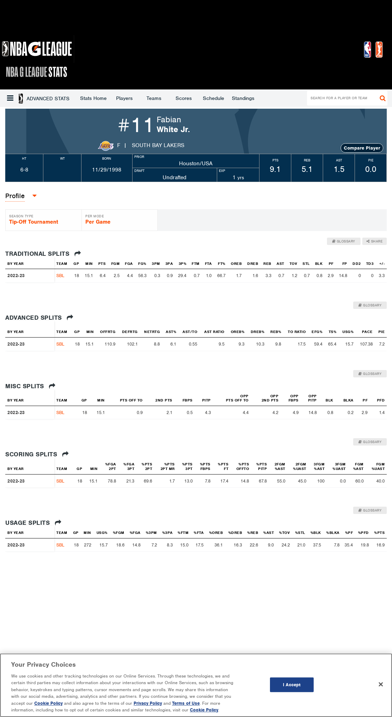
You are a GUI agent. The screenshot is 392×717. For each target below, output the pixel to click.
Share (374, 241)
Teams (97, 98)
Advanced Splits (39, 317)
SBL (60, 275)
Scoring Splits (37, 454)
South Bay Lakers (158, 145)
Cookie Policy (48, 703)
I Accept (291, 685)
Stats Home (37, 98)
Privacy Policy (148, 703)
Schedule (157, 98)
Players (68, 98)
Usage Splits (33, 523)
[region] (196, 685)
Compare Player (362, 148)
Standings (187, 98)
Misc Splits (30, 386)
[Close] (381, 684)
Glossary (343, 241)
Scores (127, 98)
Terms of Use (186, 703)
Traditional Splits (43, 254)
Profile (15, 195)
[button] (10, 98)
